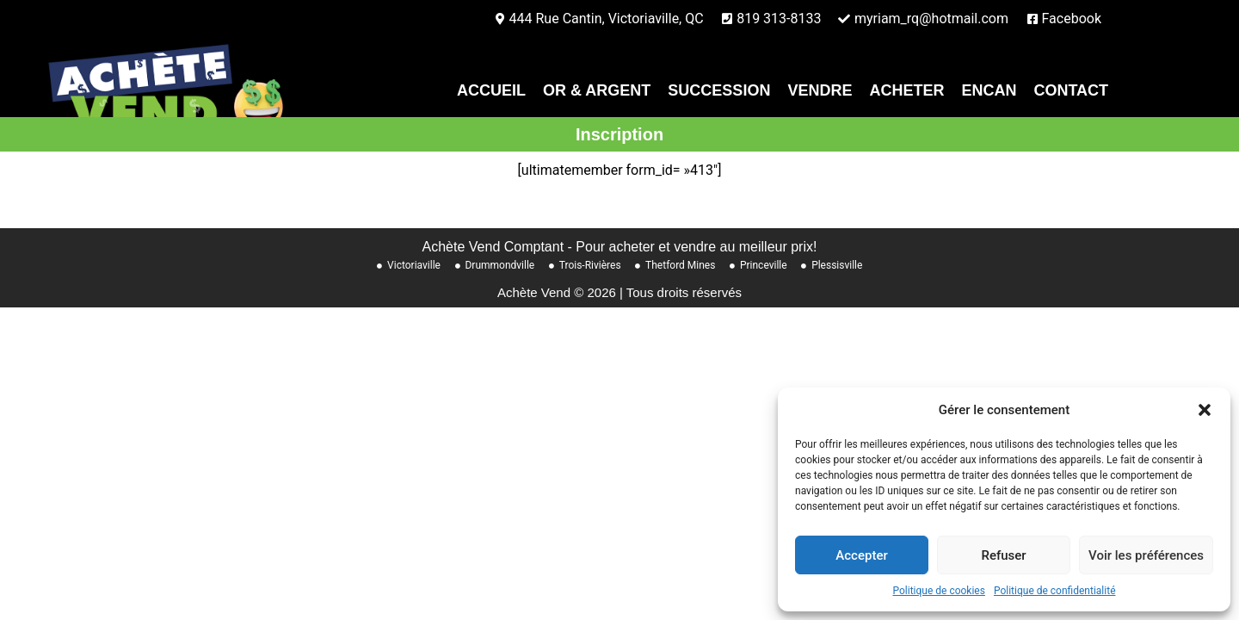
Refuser (1003, 555)
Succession (719, 90)
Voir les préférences (1146, 555)
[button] (1204, 409)
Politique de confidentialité (1055, 591)
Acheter (906, 90)
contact (1070, 90)
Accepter (861, 555)
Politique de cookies (939, 591)
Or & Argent (596, 90)
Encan (988, 90)
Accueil (491, 90)
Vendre (819, 90)
